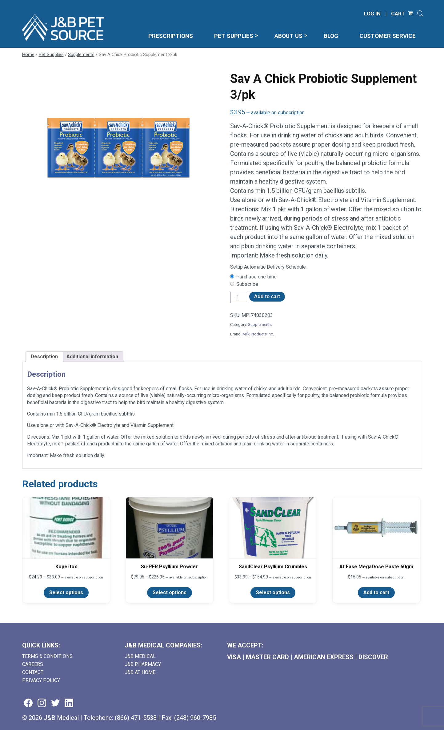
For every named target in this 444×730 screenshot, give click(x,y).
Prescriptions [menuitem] (170, 35)
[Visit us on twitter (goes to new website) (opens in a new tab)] (55, 703)
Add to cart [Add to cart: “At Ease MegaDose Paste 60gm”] (376, 592)
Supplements (81, 54)
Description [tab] (44, 356)
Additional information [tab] (92, 356)
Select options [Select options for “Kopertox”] (66, 592)
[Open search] (420, 13)
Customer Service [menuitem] (387, 35)
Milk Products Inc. (258, 334)
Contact (32, 672)
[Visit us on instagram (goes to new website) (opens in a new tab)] (42, 703)
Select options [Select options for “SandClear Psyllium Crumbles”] (273, 592)
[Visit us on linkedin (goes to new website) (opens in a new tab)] (69, 703)
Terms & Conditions (47, 656)
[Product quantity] (239, 297)
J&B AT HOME (140, 672)
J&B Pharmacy (143, 664)
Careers (32, 664)
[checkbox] (326, 276)
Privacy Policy (41, 680)
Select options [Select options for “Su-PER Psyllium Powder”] (169, 592)
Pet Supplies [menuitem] (233, 35)
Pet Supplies (51, 54)
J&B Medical (140, 656)
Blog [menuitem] (331, 35)
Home (28, 54)
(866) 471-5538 (136, 717)
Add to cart (267, 296)
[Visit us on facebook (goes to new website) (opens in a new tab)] (28, 703)
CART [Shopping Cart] (398, 13)
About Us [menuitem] (288, 35)
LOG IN (372, 13)
